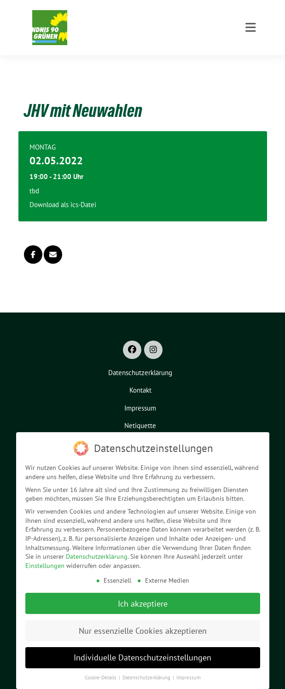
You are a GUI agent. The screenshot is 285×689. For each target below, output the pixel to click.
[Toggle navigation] (251, 65)
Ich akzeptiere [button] (143, 602)
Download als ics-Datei (62, 190)
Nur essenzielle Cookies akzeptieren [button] (143, 630)
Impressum (188, 677)
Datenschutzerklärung (97, 556)
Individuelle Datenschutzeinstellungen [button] (142, 657)
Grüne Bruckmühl (113, 19)
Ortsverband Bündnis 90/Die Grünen (145, 32)
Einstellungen (44, 565)
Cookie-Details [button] (101, 677)
